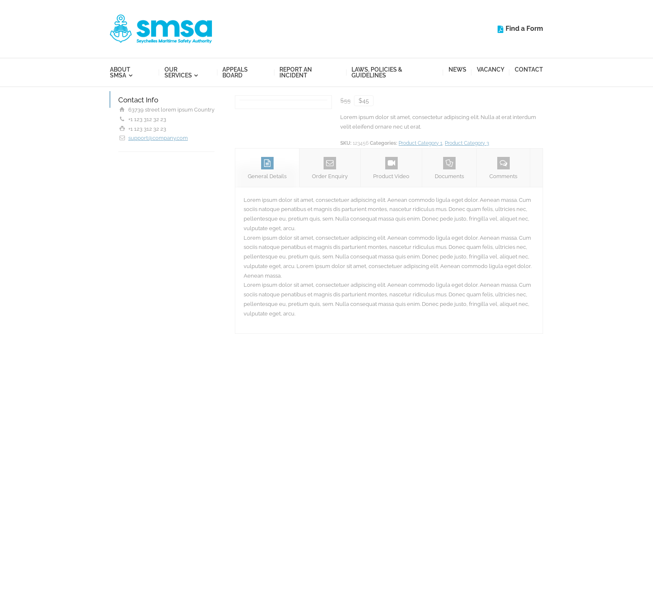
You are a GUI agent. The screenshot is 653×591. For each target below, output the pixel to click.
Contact (529, 69)
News (457, 69)
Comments (503, 168)
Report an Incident (295, 72)
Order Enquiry (330, 168)
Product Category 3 (467, 143)
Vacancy (490, 69)
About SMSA (120, 72)
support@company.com (158, 138)
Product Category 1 (420, 143)
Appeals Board (235, 72)
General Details (267, 168)
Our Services (178, 72)
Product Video (391, 168)
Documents (449, 168)
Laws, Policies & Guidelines (376, 72)
